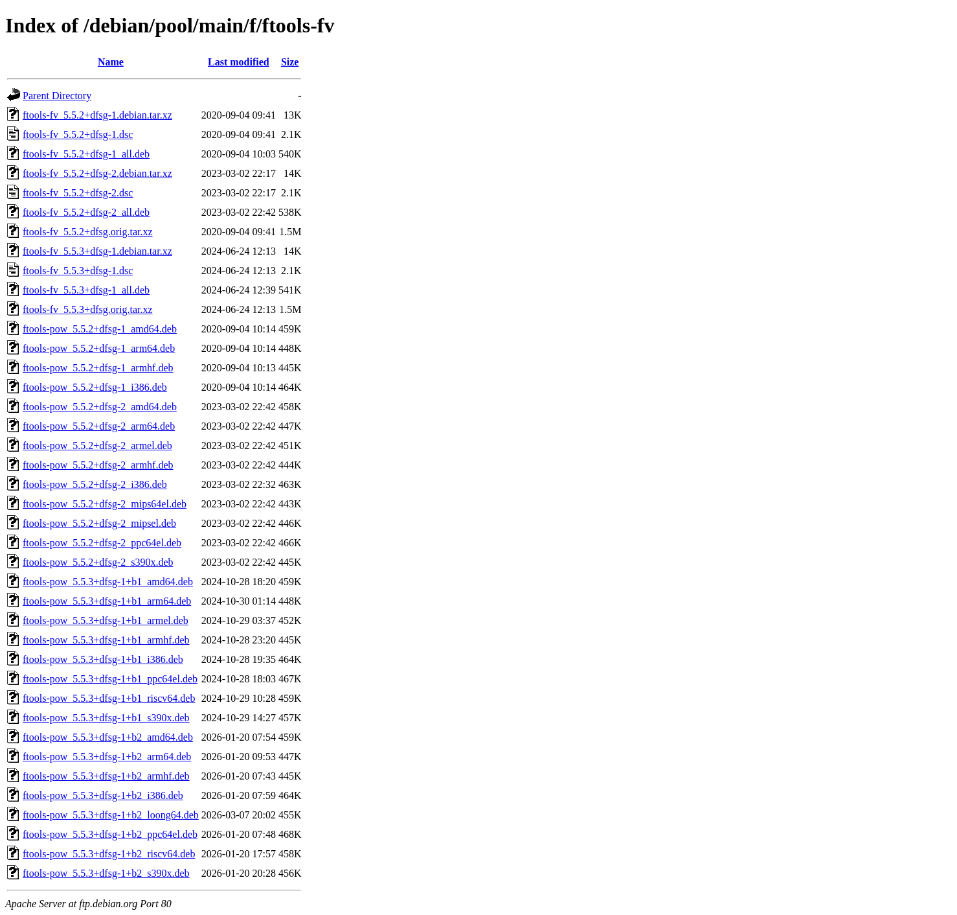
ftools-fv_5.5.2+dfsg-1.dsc (78, 134)
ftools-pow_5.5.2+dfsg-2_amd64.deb (100, 406)
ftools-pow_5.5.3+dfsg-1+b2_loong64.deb (111, 814)
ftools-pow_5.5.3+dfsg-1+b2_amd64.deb (108, 737)
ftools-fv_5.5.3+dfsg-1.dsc (78, 270)
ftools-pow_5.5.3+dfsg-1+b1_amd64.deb (108, 581)
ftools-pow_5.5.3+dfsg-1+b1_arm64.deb (107, 601)
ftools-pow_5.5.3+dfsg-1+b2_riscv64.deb (109, 853)
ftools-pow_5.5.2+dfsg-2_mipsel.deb (99, 523)
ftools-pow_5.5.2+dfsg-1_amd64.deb (100, 328)
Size (290, 61)
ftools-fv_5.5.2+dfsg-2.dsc (78, 192)
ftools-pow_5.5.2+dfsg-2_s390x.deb (98, 562)
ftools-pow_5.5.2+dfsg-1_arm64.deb (99, 348)
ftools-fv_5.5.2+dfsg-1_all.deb (86, 153)
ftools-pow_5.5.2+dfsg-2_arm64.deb (99, 426)
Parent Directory (57, 95)
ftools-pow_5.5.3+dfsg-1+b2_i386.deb (103, 795)
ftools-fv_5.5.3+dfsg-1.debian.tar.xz (97, 251)
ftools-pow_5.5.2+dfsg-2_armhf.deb (98, 464)
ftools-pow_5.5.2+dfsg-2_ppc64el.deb (102, 542)
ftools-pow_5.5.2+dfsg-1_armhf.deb (98, 367)
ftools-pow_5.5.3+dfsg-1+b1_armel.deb (105, 620)
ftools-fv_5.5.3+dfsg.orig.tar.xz (88, 309)
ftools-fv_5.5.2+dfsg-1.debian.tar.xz (97, 115)
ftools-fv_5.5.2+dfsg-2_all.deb (86, 212)
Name (111, 61)
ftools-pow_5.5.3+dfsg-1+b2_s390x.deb (106, 873)
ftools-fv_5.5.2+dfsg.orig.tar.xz (88, 231)
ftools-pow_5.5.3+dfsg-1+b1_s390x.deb (106, 717)
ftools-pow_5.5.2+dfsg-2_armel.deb (97, 445)
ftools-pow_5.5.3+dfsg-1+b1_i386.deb (103, 659)
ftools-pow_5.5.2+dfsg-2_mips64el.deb (104, 503)
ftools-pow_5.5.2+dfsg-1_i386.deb (95, 387)
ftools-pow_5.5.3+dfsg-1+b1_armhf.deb (106, 639)
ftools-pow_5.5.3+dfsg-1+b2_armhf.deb (106, 776)
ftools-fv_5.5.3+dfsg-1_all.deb (86, 289)
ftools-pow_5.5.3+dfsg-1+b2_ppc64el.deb (110, 834)
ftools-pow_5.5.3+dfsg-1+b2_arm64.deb (107, 756)
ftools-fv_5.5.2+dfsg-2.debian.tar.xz (97, 173)
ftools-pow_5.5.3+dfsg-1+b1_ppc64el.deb (110, 678)
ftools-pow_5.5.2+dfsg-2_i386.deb (95, 484)
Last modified (238, 61)
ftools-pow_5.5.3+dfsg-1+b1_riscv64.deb (109, 698)
